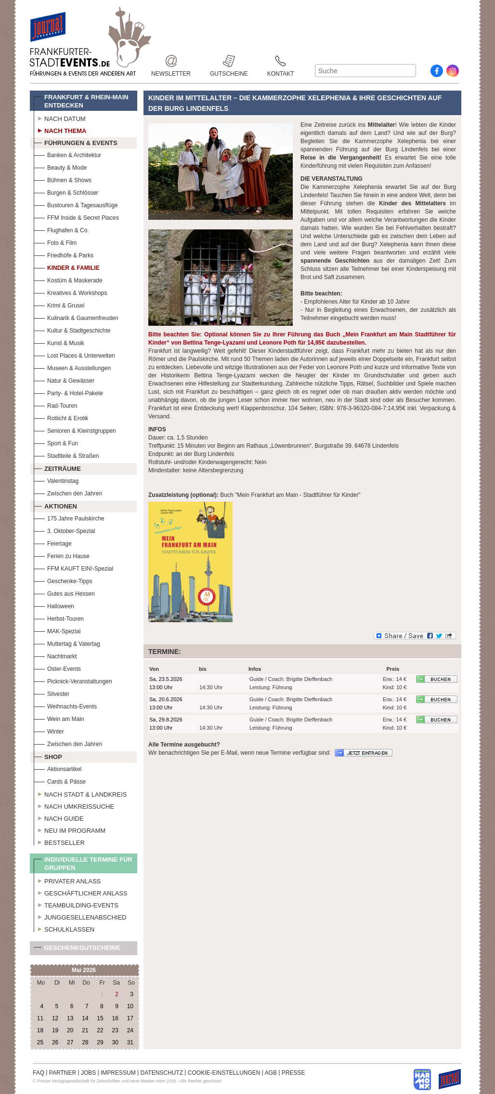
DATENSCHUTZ (162, 1072)
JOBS (88, 1072)
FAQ (38, 1072)
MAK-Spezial (57, 630)
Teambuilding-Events (76, 904)
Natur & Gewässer (64, 379)
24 (130, 1030)
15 (100, 1018)
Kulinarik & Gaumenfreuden (76, 316)
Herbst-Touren (59, 617)
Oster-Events (57, 667)
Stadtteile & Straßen (66, 454)
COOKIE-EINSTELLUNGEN (224, 1072)
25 (40, 1042)
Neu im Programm (69, 829)
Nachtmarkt (55, 655)
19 (55, 1030)
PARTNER (62, 1072)
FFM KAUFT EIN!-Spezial (73, 567)
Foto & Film (55, 241)
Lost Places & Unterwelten (74, 354)
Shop (48, 755)
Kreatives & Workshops (70, 291)
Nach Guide (59, 817)
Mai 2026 (84, 970)
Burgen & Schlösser (66, 191)
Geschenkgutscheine (77, 949)
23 (115, 1030)
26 (55, 1042)
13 (70, 1018)
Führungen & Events (75, 142)
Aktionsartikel (57, 768)
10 (130, 1006)
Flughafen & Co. (61, 229)
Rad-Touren (56, 404)
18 (40, 1030)
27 (70, 1042)
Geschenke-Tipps (63, 580)
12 (55, 1018)
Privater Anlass (67, 880)
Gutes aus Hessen (64, 592)
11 (40, 1018)
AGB (271, 1072)
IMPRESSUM (118, 1072)
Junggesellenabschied (80, 916)
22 (100, 1030)
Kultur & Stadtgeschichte (72, 329)
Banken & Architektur (67, 154)
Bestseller (59, 841)
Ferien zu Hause (62, 555)
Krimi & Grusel (59, 304)
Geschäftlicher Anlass (81, 892)
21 (85, 1030)
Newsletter (171, 61)
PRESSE (293, 1072)
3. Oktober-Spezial (64, 529)
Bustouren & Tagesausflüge (76, 204)
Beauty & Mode (60, 166)
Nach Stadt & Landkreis (80, 793)
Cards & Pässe (60, 780)
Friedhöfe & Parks (63, 254)
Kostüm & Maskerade (68, 279)
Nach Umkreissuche (74, 805)
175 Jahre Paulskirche (69, 517)
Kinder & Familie (67, 266)
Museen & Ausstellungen (72, 367)
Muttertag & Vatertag (67, 642)
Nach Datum (60, 117)
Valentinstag (56, 479)
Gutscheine (229, 61)
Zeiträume (57, 467)
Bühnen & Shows (62, 179)
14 (85, 1018)
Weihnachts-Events (65, 705)
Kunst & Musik (59, 342)
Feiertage (53, 542)
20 (70, 1030)
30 (115, 1042)
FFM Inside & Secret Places (76, 216)
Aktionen (55, 505)
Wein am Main (59, 717)
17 (130, 1018)
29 (100, 1042)
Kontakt (280, 61)
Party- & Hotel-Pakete (68, 392)
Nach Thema (60, 129)
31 (130, 1042)
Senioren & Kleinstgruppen (75, 429)
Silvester (51, 692)
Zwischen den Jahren (68, 492)
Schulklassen (64, 928)
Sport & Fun (56, 442)
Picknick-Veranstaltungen (73, 680)
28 (85, 1042)
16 (115, 1018)
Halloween (54, 605)
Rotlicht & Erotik (61, 417)
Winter (49, 730)
